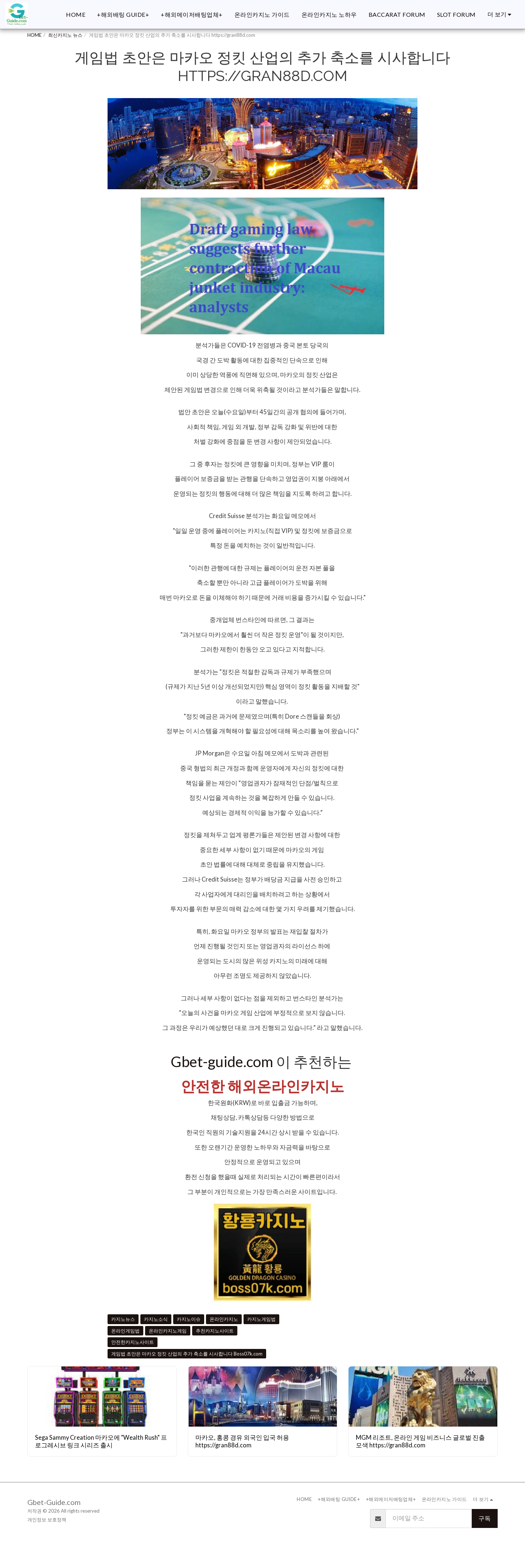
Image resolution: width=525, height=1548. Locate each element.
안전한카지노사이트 (132, 1342)
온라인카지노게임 (168, 1331)
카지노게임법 (261, 1319)
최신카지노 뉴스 (65, 35)
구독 (484, 1518)
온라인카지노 (224, 1319)
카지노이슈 (189, 1319)
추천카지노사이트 (215, 1331)
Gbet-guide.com (222, 1061)
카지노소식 (156, 1319)
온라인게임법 (125, 1331)
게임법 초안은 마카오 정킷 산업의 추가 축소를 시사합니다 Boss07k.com (186, 1354)
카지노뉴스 (123, 1319)
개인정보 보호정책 (46, 1519)
